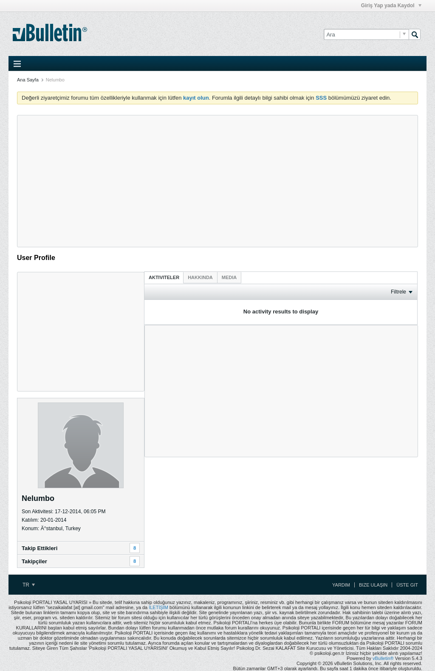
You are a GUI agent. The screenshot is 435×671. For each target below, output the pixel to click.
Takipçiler (34, 561)
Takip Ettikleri (39, 548)
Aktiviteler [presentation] (164, 277)
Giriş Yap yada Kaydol (391, 5)
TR (29, 585)
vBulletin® (383, 658)
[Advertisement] (217, 181)
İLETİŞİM (158, 607)
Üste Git (407, 584)
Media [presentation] (229, 277)
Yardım (341, 584)
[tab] (164, 277)
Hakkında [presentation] (200, 277)
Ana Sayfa (28, 79)
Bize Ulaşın (373, 584)
